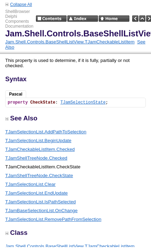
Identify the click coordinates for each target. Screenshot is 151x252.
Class (16, 232)
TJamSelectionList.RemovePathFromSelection (53, 219)
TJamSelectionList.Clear (30, 184)
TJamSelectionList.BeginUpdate (38, 140)
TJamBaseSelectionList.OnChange (41, 210)
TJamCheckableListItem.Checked (40, 149)
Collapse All (21, 4)
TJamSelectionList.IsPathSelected (40, 201)
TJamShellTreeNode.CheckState (39, 175)
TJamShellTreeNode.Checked (36, 158)
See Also (21, 118)
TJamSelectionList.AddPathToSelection (45, 131)
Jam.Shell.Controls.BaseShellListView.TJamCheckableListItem (70, 41)
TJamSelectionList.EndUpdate (36, 193)
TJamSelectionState (83, 102)
